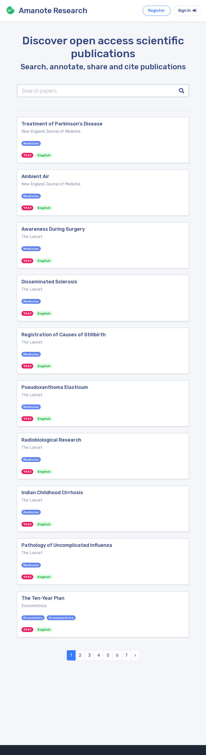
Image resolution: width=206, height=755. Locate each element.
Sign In (187, 10)
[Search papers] (96, 90)
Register (156, 10)
